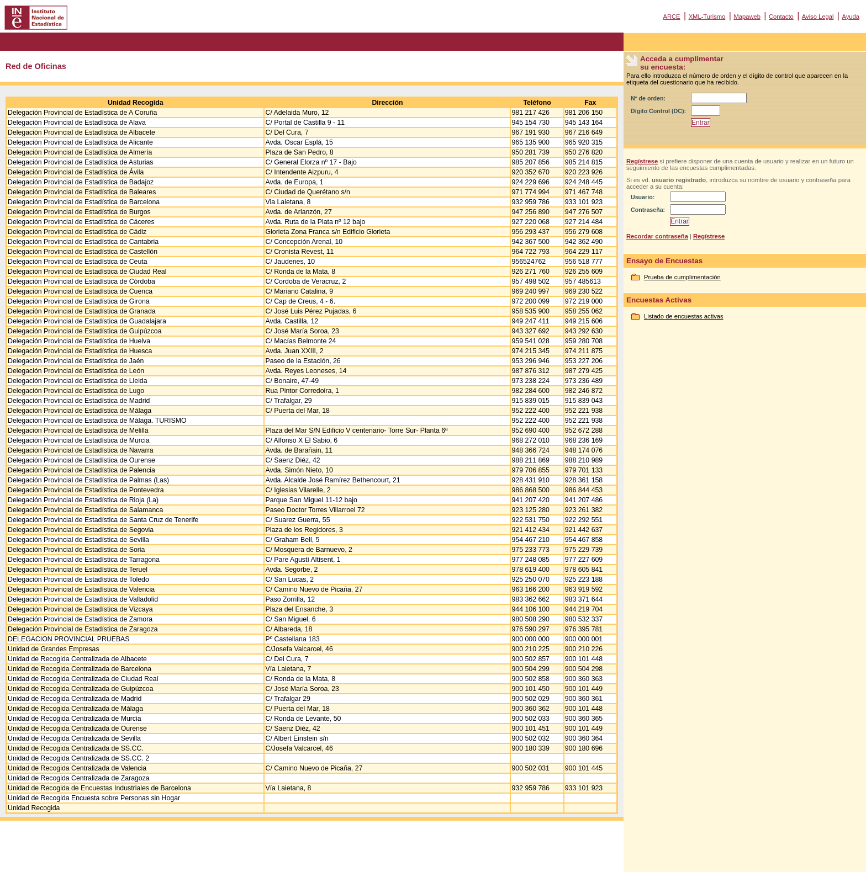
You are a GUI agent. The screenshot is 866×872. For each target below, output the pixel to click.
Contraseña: (648, 209)
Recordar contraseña (657, 236)
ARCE (671, 16)
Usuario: (642, 197)
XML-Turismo (707, 16)
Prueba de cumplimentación (682, 277)
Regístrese (642, 161)
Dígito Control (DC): (658, 111)
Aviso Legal (818, 16)
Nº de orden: (648, 98)
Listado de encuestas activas (684, 316)
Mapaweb (747, 16)
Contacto (781, 16)
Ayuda (850, 16)
